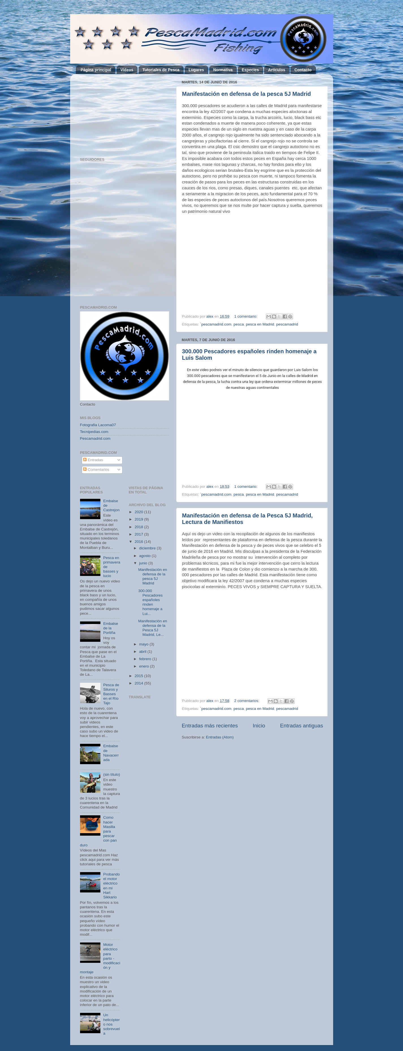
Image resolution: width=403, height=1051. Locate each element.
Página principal (96, 70)
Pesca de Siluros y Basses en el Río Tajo (111, 694)
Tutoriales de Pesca (161, 70)
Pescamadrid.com (95, 438)
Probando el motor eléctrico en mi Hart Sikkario (111, 885)
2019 (139, 519)
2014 (139, 683)
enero (144, 666)
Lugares (196, 70)
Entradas (93, 460)
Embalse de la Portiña (110, 628)
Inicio (259, 726)
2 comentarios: (247, 701)
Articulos (276, 70)
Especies (250, 70)
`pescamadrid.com (215, 324)
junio (143, 563)
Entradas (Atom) (220, 737)
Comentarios (96, 469)
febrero (145, 659)
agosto (145, 556)
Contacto (303, 70)
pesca (239, 324)
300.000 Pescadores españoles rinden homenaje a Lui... (150, 602)
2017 (139, 534)
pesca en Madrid (260, 324)
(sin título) (111, 774)
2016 (139, 541)
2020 (139, 512)
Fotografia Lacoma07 (98, 425)
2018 (139, 527)
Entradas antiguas (301, 726)
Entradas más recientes (210, 726)
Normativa (222, 70)
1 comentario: (246, 316)
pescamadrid (287, 324)
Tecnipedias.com (94, 432)
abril (143, 651)
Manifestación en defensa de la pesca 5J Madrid (246, 94)
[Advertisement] (229, 788)
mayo (144, 644)
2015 (139, 676)
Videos (126, 70)
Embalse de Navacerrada (111, 753)
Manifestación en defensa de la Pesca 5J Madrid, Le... (152, 628)
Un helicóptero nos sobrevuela (111, 1024)
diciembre (148, 548)
